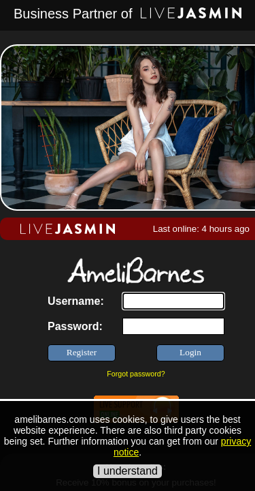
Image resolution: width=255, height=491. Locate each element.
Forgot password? (136, 374)
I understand (127, 471)
